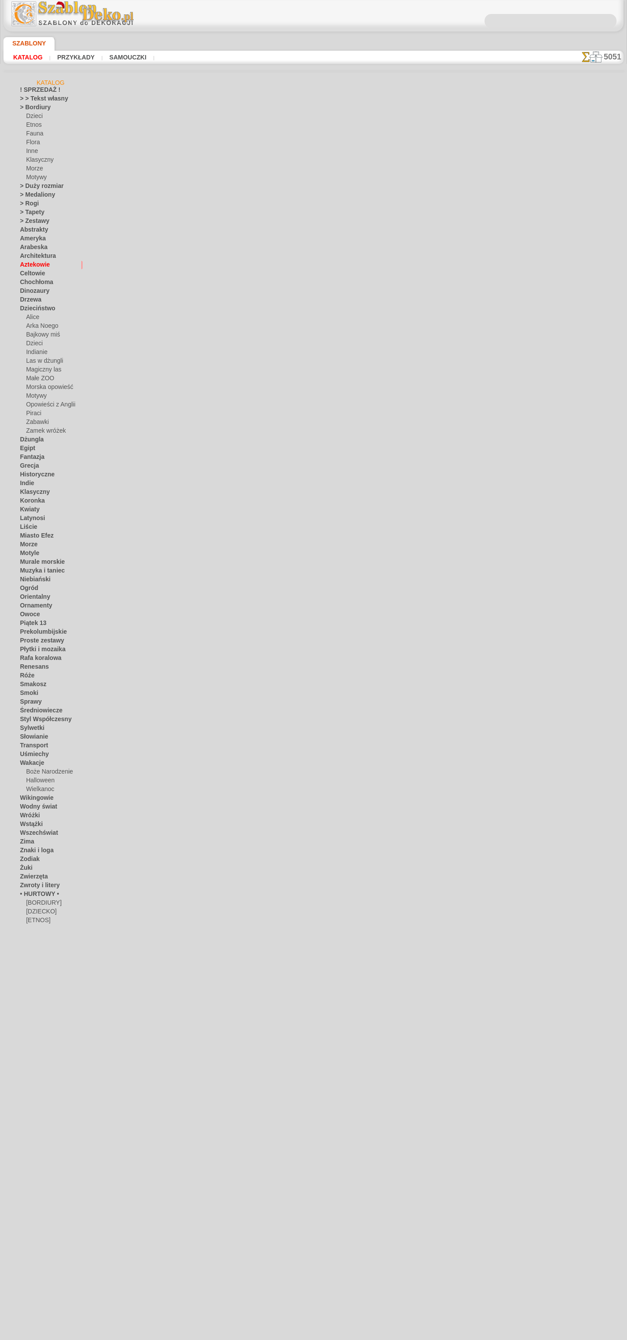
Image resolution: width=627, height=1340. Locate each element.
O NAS (257, 1224)
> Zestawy (32, 222)
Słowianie (31, 738)
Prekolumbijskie (38, 633)
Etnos (33, 126)
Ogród (27, 590)
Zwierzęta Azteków (205, 687)
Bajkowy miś (41, 336)
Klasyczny (38, 161)
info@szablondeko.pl (313, 1284)
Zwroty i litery (36, 887)
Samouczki (115, 57)
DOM (234, 1224)
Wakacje (30, 764)
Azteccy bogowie (201, 623)
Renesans (31, 668)
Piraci (33, 415)
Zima (26, 843)
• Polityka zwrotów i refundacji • (313, 1270)
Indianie (35, 354)
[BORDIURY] (42, 904)
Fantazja (31, 458)
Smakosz (31, 686)
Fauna (34, 135)
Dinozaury (32, 292)
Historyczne (34, 476)
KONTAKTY (287, 1224)
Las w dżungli (42, 362)
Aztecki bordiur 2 (201, 430)
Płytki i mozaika (39, 651)
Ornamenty (33, 607)
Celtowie (30, 275)
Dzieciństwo (34, 310)
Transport (32, 747)
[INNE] (34, 930)
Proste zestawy (38, 642)
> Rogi (27, 205)
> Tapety (29, 214)
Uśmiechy (31, 756)
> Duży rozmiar (38, 187)
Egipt (26, 450)
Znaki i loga (33, 852)
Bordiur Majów (198, 815)
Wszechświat (36, 834)
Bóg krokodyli (197, 1072)
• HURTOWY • (36, 895)
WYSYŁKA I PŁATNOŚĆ (340, 1224)
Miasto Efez (34, 537)
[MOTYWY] (40, 939)
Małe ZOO (38, 380)
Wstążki (30, 826)
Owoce (28, 616)
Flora (32, 144)
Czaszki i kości (197, 173)
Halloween (38, 782)
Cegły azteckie (198, 1008)
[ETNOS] (36, 922)
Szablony (25, 43)
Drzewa (29, 301)
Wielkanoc (38, 791)
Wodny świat (36, 808)
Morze (34, 170)
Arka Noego (40, 327)
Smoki (27, 694)
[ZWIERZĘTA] (42, 965)
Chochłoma (34, 284)
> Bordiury (32, 109)
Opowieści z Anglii (47, 406)
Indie (26, 485)
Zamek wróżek (43, 432)
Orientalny (32, 598)
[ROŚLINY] (39, 948)
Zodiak (28, 860)
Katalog (26, 57)
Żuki (25, 869)
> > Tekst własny (39, 100)
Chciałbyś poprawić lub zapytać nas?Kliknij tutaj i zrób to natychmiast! (313, 1195)
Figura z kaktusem (203, 751)
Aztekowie (32, 266)
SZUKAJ (389, 1224)
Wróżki (28, 817)
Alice (32, 319)
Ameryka (30, 240)
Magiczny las (42, 371)
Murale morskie (39, 563)
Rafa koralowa (37, 659)
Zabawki (36, 423)
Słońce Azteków (200, 944)
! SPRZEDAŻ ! (36, 91)
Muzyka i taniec (39, 572)
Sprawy (29, 703)
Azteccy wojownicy (204, 880)
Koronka (30, 502)
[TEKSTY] (37, 957)
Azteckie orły (196, 494)
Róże (26, 677)
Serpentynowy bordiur (209, 237)
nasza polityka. (433, 1333)
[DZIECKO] (39, 913)
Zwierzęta (32, 878)
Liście (27, 528)
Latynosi (30, 520)
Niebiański (32, 581)
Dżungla (30, 441)
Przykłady (68, 57)
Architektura (35, 257)
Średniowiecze (37, 712)
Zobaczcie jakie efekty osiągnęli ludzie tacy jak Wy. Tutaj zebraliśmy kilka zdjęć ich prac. (579, 451)
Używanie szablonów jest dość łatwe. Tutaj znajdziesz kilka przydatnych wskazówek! (579, 395)
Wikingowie (33, 799)
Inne (31, 152)
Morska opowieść (47, 388)
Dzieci (33, 118)
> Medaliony (34, 196)
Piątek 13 (31, 624)
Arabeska (31, 249)
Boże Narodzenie (46, 773)
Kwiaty (28, 511)
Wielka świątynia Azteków (215, 301)
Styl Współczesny (41, 721)
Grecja (28, 467)
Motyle (28, 555)
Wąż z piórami (197, 558)
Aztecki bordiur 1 (201, 366)
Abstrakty (32, 231)
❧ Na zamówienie (41, 974)
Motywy (36, 179)
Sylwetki (30, 729)
